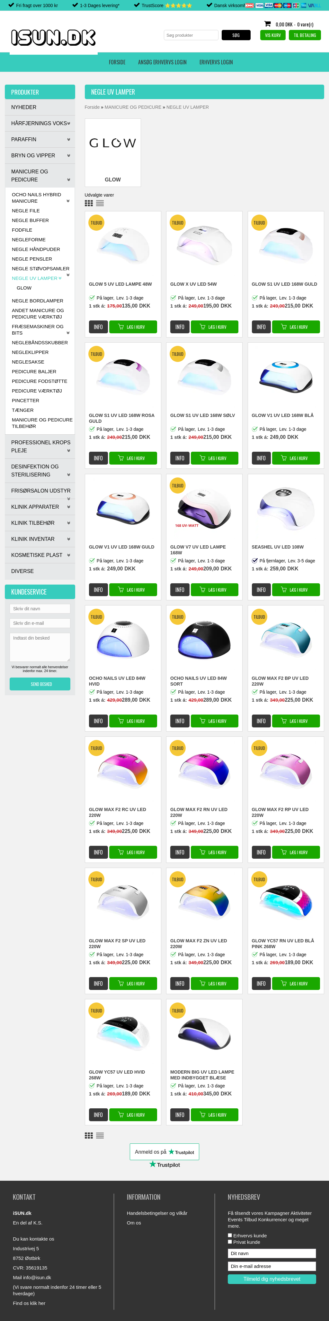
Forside (22, 62)
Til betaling (305, 35)
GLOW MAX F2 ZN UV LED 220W (198, 943)
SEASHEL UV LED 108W (278, 547)
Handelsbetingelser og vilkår (157, 1213)
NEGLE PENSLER (32, 259)
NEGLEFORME (29, 239)
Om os (134, 1222)
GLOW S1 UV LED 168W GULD (284, 284)
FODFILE (22, 230)
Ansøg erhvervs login (68, 62)
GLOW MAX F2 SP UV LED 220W (117, 943)
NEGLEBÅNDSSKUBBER (40, 342)
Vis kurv (273, 35)
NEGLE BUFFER (30, 220)
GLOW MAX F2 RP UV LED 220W (280, 812)
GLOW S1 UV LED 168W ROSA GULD (122, 418)
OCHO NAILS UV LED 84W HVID (117, 681)
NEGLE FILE (26, 210)
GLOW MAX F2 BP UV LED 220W (280, 681)
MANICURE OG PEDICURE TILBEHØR (42, 423)
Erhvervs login (121, 62)
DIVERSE (22, 571)
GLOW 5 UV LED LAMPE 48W (120, 284)
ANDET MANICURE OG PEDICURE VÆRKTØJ (38, 313)
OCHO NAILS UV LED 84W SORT (198, 681)
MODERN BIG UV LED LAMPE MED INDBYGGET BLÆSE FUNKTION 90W (202, 1075)
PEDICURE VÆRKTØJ (37, 390)
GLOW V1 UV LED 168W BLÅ (283, 415)
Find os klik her (29, 1303)
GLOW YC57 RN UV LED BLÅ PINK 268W (283, 943)
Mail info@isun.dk (32, 1277)
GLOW (24, 288)
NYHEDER (23, 107)
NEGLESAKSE (28, 362)
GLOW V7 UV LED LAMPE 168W (198, 549)
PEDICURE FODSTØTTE (39, 381)
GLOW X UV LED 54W (193, 284)
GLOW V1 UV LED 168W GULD (122, 547)
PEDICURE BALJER (34, 371)
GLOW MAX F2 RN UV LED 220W (198, 812)
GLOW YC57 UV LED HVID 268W (117, 1074)
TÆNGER (23, 410)
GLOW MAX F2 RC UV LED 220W (117, 812)
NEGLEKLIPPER (30, 352)
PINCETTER (25, 400)
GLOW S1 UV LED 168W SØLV (202, 415)
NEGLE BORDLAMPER (37, 300)
